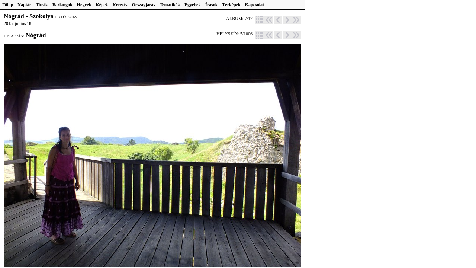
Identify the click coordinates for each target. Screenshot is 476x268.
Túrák (42, 4)
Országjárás (143, 4)
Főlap (7, 4)
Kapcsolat (254, 4)
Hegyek (84, 4)
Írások (211, 4)
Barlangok (62, 4)
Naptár (24, 4)
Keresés (120, 4)
